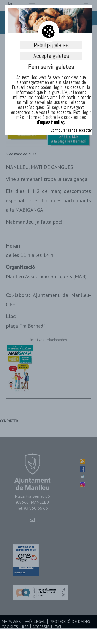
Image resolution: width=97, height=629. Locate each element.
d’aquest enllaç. (51, 122)
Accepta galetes (51, 56)
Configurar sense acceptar (71, 130)
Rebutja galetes (51, 45)
